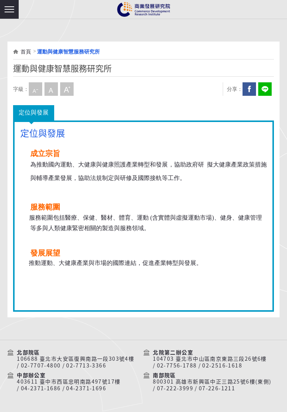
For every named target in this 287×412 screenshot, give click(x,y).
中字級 (51, 89)
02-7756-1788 (177, 365)
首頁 (26, 52)
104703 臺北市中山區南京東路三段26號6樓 (210, 358)
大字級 (67, 89)
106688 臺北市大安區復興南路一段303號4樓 (75, 358)
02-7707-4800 (41, 365)
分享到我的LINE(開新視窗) (265, 89)
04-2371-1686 (41, 388)
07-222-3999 (175, 388)
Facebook (249, 89)
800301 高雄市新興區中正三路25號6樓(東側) (212, 381)
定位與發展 (34, 112)
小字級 (35, 89)
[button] (9, 9)
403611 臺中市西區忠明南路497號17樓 (68, 381)
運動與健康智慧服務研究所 (68, 52)
